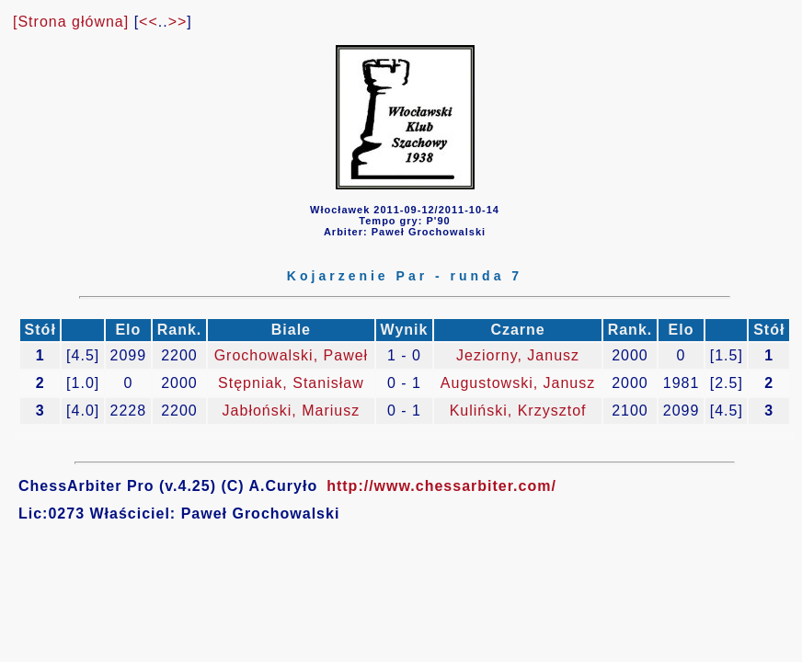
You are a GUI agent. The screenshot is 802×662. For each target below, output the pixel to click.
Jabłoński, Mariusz (292, 410)
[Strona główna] (71, 21)
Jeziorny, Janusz (517, 355)
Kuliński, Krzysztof (518, 410)
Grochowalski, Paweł (291, 355)
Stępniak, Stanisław (291, 383)
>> (178, 21)
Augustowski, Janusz (518, 383)
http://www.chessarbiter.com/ (441, 486)
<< (148, 21)
